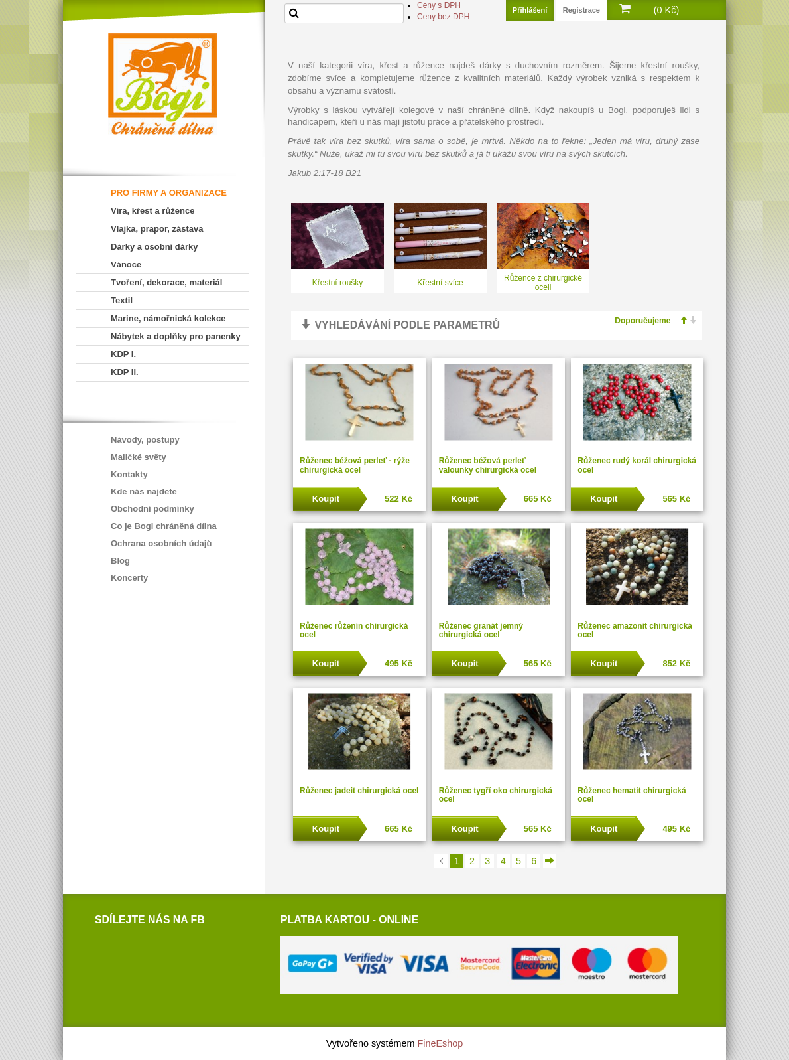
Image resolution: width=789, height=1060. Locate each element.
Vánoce (126, 264)
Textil (122, 300)
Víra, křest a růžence (152, 211)
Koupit (325, 499)
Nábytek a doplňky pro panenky (176, 336)
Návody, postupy (145, 440)
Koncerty (129, 578)
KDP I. (123, 354)
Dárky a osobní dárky (154, 247)
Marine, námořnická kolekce (168, 318)
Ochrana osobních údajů (161, 543)
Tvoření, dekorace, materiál (166, 282)
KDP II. (125, 372)
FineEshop (440, 1043)
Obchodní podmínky (152, 509)
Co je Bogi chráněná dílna (164, 526)
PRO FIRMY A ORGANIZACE (169, 193)
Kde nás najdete (144, 491)
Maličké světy (138, 457)
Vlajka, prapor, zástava (157, 229)
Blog (120, 561)
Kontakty (129, 474)
